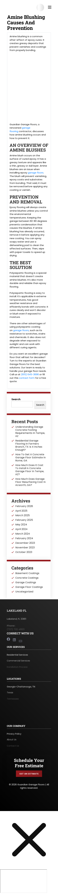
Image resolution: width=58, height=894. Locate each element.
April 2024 (21, 529)
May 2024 (21, 524)
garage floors (35, 172)
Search (15, 399)
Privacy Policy (14, 735)
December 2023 (25, 543)
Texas (10, 694)
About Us (11, 741)
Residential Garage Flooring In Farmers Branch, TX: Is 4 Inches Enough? (28, 445)
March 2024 (22, 533)
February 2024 (24, 538)
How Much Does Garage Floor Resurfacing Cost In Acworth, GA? (30, 482)
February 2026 (24, 506)
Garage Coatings (25, 582)
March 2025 (22, 515)
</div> (23, 881)
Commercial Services (18, 662)
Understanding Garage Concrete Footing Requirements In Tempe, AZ (30, 431)
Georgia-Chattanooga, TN (21, 688)
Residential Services (17, 656)
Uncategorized (24, 591)
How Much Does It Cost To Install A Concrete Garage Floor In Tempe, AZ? (29, 470)
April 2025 (21, 510)
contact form (27, 377)
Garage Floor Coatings (29, 587)
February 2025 (24, 520)
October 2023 (23, 552)
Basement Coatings (27, 573)
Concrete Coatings (27, 577)
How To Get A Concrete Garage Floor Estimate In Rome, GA (30, 457)
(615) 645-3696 (30, 374)
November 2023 (25, 547)
